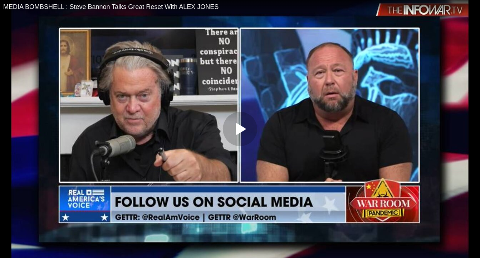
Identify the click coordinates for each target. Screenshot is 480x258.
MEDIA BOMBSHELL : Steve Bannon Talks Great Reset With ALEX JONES (111, 6)
